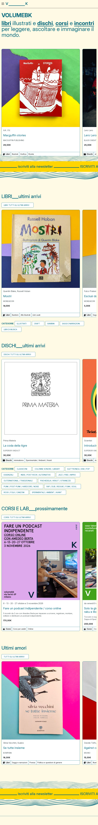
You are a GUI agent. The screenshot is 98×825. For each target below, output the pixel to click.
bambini (50, 324)
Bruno (87, 753)
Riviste (31, 154)
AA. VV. (6, 130)
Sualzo (20, 743)
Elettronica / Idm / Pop (78, 469)
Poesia (32, 762)
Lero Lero (88, 130)
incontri (84, 23)
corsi (62, 23)
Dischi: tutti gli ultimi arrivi (17, 354)
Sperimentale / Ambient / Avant (39, 460)
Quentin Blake (9, 291)
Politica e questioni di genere (49, 762)
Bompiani (7, 753)
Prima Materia (9, 440)
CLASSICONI (22, 469)
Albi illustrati (25, 315)
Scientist (88, 440)
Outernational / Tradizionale (18, 481)
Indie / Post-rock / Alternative (36, 475)
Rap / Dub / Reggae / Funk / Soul (61, 486)
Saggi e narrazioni (71, 324)
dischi (45, 23)
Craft (37, 324)
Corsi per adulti (19, 629)
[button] (77, 145)
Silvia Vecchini (9, 743)
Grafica (23, 154)
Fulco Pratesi (90, 291)
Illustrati (15, 154)
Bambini (15, 315)
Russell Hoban (23, 291)
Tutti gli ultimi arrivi (14, 657)
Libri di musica (10, 329)
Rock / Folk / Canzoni (14, 492)
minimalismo (19, 460)
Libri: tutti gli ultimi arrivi (16, 205)
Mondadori (8, 301)
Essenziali (8, 475)
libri (6, 23)
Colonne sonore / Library (47, 469)
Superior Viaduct (11, 451)
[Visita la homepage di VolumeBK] (17, 4)
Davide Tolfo (90, 743)
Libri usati (36, 315)
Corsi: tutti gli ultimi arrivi (17, 517)
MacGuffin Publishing (13, 140)
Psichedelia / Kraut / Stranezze (55, 481)
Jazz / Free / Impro (67, 475)
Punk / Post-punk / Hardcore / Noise (21, 486)
